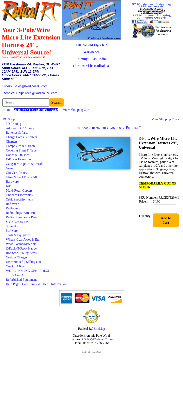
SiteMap (99, 328)
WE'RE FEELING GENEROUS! (27, 270)
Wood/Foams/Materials (21, 244)
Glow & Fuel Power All (21, 177)
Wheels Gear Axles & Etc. (23, 239)
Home (7, 109)
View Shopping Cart (76, 109)
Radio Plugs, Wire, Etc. (21, 212)
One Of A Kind (16, 266)
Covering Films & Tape (21, 150)
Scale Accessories (17, 221)
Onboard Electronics (19, 195)
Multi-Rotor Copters (19, 190)
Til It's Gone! (14, 275)
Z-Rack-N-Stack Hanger (22, 248)
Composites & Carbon (20, 146)
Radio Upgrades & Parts (21, 217)
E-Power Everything (19, 159)
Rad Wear (12, 204)
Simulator (12, 226)
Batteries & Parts (17, 132)
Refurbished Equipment (21, 279)
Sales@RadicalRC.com (30, 86)
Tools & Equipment (18, 235)
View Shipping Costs (165, 119)
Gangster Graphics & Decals (24, 163)
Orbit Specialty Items (20, 199)
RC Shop (9, 119)
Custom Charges (16, 257)
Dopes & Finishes (17, 155)
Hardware (12, 181)
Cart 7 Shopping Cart (91, 352)
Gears (9, 168)
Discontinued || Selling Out (23, 261)
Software (12, 230)
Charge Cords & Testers (21, 137)
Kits (8, 186)
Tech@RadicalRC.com (41, 93)
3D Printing (13, 123)
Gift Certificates (16, 172)
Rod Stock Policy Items (21, 253)
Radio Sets (13, 208)
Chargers (11, 141)
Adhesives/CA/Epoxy (20, 128)
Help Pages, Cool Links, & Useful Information (36, 284)
